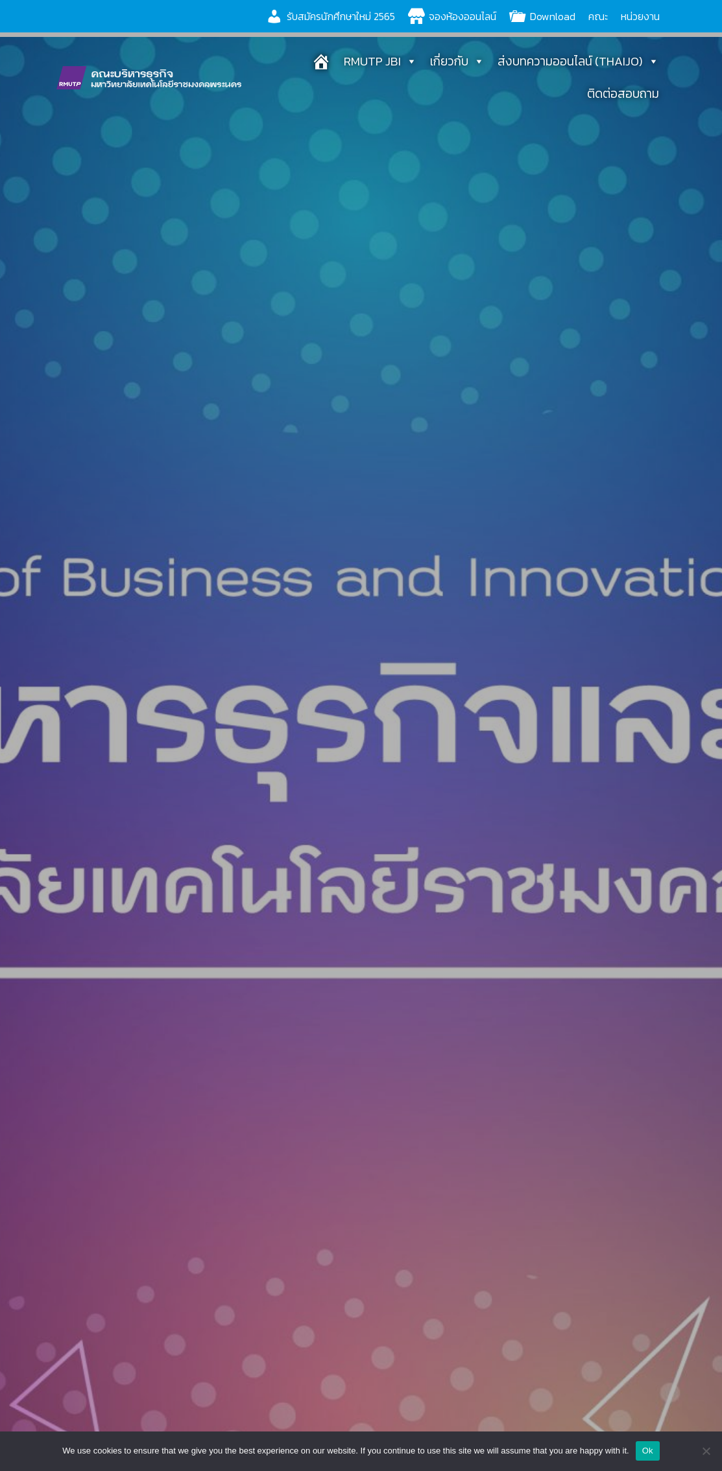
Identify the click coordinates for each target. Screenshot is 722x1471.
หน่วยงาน (640, 16)
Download (552, 16)
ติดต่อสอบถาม (623, 93)
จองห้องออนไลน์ (462, 16)
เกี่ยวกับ (457, 61)
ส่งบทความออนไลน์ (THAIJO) (578, 61)
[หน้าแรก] (321, 61)
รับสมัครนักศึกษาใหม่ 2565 (341, 16)
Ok (647, 1450)
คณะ (598, 16)
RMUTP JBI (380, 61)
